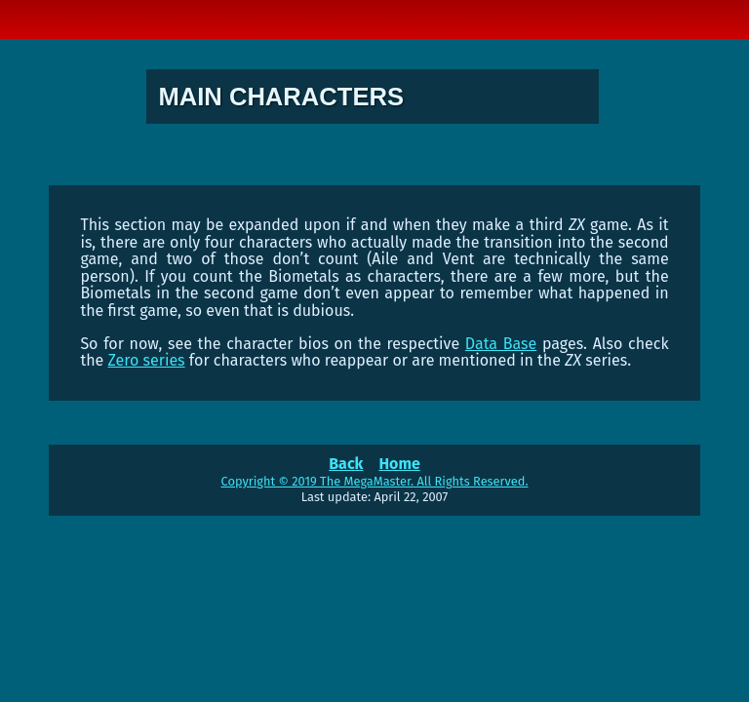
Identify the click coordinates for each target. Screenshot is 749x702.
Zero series (146, 360)
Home (398, 463)
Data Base (500, 343)
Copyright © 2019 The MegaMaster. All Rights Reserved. (375, 481)
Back (346, 463)
